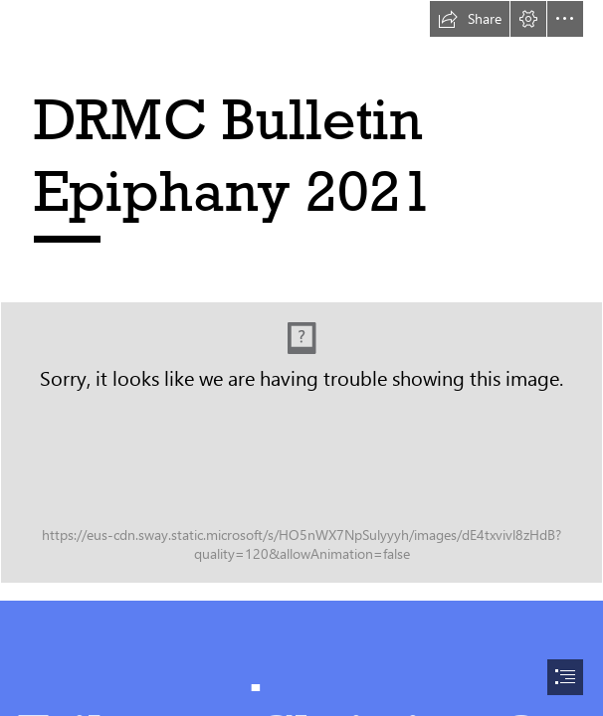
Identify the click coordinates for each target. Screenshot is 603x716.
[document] (301, 358)
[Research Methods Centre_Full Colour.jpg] (301, 442)
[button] (469, 19)
